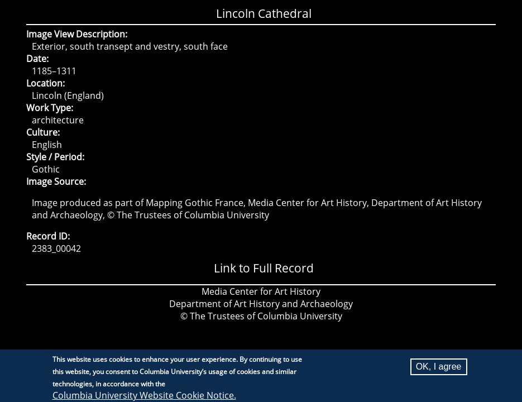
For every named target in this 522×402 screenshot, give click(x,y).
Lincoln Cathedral (264, 13)
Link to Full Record (264, 268)
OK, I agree (439, 369)
